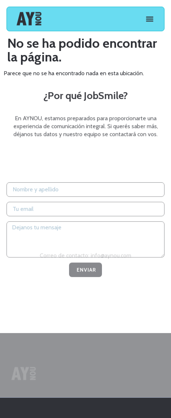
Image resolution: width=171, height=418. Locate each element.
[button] (149, 18)
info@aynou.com (111, 256)
